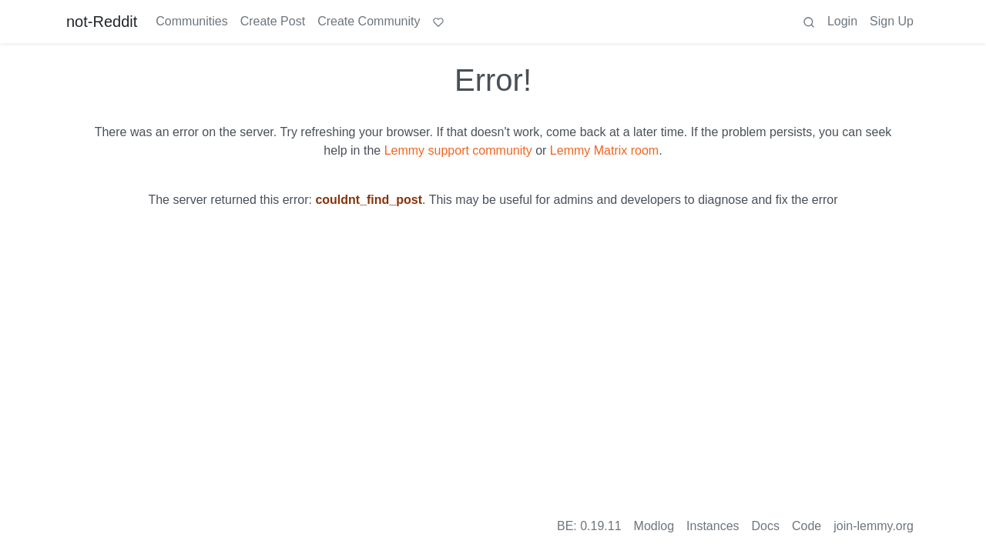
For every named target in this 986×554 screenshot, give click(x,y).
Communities (191, 21)
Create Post (272, 21)
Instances (712, 525)
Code (806, 525)
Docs (766, 525)
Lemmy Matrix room (604, 150)
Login (842, 21)
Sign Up (892, 21)
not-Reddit (101, 21)
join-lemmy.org (873, 525)
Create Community (368, 21)
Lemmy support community (458, 150)
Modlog (654, 525)
